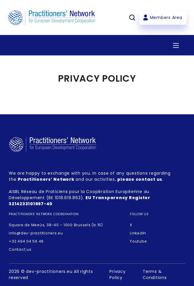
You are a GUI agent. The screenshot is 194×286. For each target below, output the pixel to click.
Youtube (138, 241)
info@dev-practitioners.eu (36, 233)
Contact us (20, 249)
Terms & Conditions (155, 274)
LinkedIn (138, 233)
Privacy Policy (117, 274)
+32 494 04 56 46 (26, 241)
